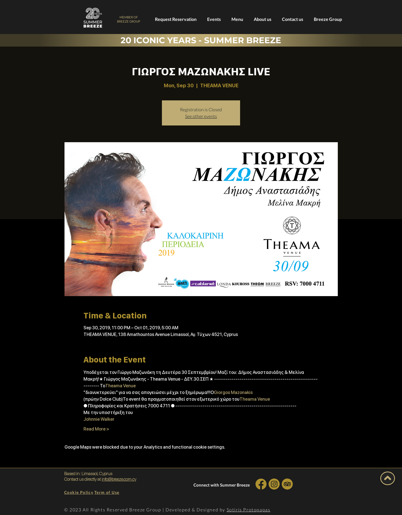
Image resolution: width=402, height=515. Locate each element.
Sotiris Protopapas (249, 509)
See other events (201, 116)
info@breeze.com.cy (119, 479)
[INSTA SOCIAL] (274, 484)
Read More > (96, 429)
